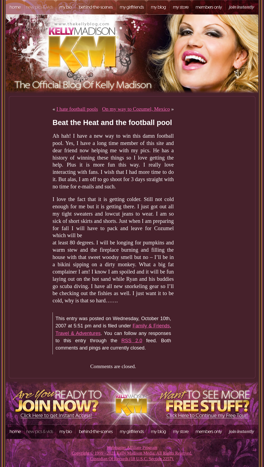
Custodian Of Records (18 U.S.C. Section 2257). (132, 458)
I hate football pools (77, 109)
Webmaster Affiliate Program (132, 447)
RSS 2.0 (131, 340)
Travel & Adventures (78, 333)
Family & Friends (151, 325)
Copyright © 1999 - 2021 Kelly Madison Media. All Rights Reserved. (132, 453)
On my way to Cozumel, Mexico (136, 109)
